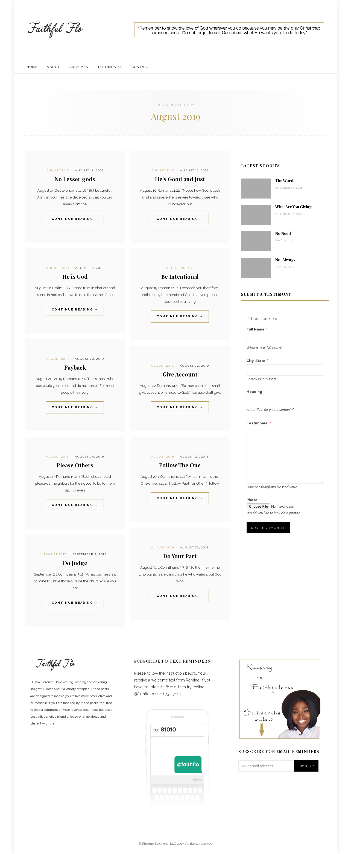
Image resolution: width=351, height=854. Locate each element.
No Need (283, 233)
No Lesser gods (75, 179)
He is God (75, 276)
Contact (140, 67)
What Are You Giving (293, 206)
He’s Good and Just (180, 179)
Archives (78, 67)
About (53, 67)
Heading (254, 392)
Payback (75, 367)
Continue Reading (75, 219)
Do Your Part (180, 556)
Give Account (180, 374)
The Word (284, 180)
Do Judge (75, 563)
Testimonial (257, 423)
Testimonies (110, 67)
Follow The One (180, 465)
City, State (256, 361)
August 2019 (57, 170)
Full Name (256, 329)
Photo (252, 500)
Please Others (75, 465)
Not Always (285, 259)
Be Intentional (180, 276)
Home (32, 67)
